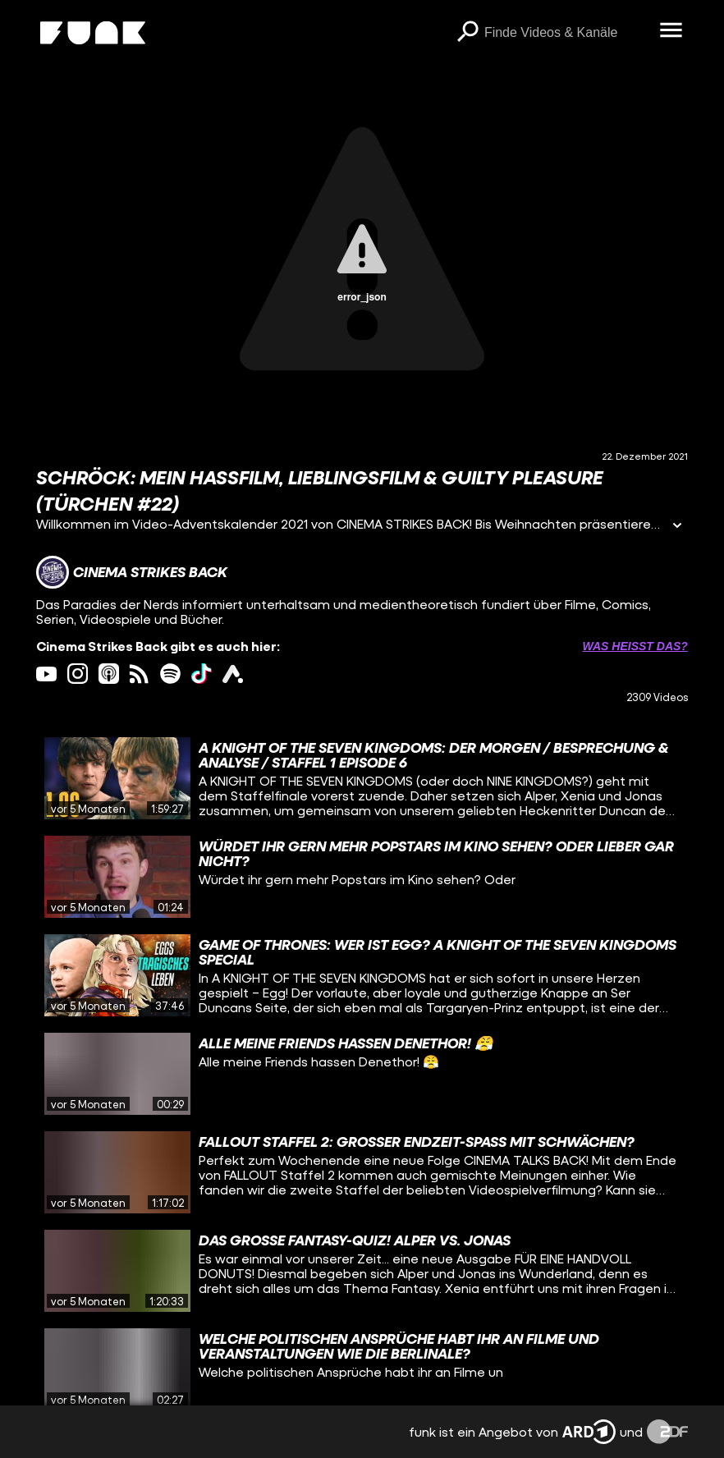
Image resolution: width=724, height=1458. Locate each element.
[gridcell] (362, 778)
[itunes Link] (109, 673)
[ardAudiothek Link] (232, 673)
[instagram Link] (77, 673)
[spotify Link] (170, 673)
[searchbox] (566, 32)
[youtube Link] (46, 673)
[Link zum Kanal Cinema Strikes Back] (131, 572)
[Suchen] (467, 32)
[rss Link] (139, 673)
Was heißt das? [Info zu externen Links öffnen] (635, 646)
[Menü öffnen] (671, 31)
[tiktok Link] (201, 673)
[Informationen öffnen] (677, 526)
